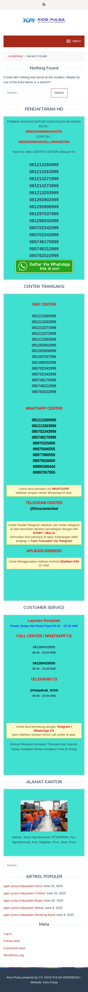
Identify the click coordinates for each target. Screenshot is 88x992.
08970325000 (44, 443)
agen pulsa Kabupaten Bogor (23, 900)
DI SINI (44, 565)
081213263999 (44, 426)
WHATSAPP (60, 489)
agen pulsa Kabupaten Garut (23, 886)
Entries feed (12, 941)
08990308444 (44, 467)
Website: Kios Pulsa (44, 982)
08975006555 (44, 449)
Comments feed (14, 948)
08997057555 (44, 472)
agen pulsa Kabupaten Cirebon (25, 893)
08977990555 (44, 455)
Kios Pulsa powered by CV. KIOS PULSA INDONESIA (43, 977)
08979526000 (44, 461)
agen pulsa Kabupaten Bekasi (24, 908)
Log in (8, 933)
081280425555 (44, 663)
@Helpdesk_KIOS (44, 690)
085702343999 (44, 431)
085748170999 (44, 437)
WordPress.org (14, 955)
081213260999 (44, 420)
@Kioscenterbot (44, 509)
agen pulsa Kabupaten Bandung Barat (29, 915)
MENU (73, 41)
